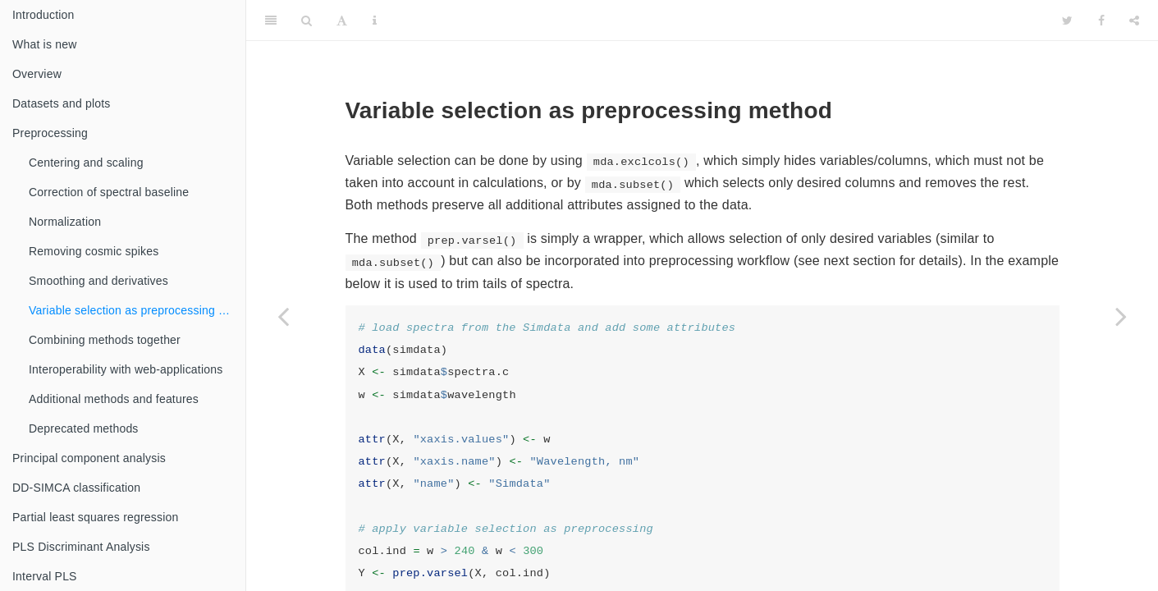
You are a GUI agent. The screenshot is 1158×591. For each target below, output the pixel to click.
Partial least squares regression (95, 517)
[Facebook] (1101, 20)
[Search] (306, 20)
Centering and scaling (86, 162)
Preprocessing (50, 133)
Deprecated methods (84, 428)
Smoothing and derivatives (98, 280)
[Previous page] (283, 316)
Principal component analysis (89, 458)
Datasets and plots (61, 103)
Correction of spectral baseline (109, 192)
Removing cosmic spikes (93, 251)
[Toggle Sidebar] (271, 20)
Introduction (43, 14)
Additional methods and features (114, 398)
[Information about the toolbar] (374, 20)
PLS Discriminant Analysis (81, 546)
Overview (37, 73)
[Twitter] (1067, 20)
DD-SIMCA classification (76, 487)
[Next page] (1121, 316)
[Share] (1134, 20)
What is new (44, 44)
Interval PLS (44, 576)
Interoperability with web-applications (125, 369)
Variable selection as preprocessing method (137, 310)
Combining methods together (105, 339)
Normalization (65, 221)
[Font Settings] (341, 20)
